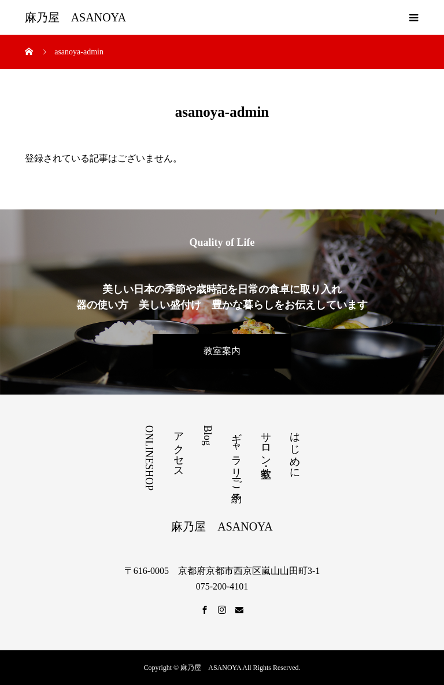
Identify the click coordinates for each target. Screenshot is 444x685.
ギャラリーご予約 (236, 455)
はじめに (295, 449)
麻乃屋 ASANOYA (76, 17)
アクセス (178, 449)
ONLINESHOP (149, 458)
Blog (207, 435)
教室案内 (222, 351)
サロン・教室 (266, 443)
